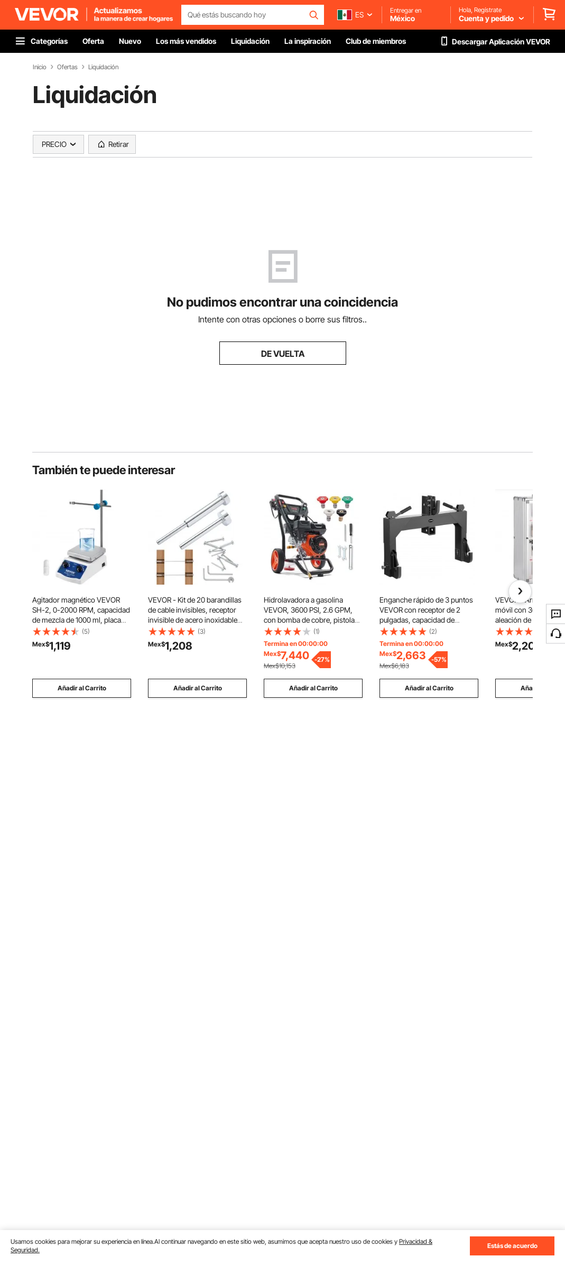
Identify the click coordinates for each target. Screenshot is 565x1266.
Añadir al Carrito (82, 688)
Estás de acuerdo (512, 1246)
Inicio (40, 67)
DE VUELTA (282, 353)
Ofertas (67, 67)
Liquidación (103, 67)
